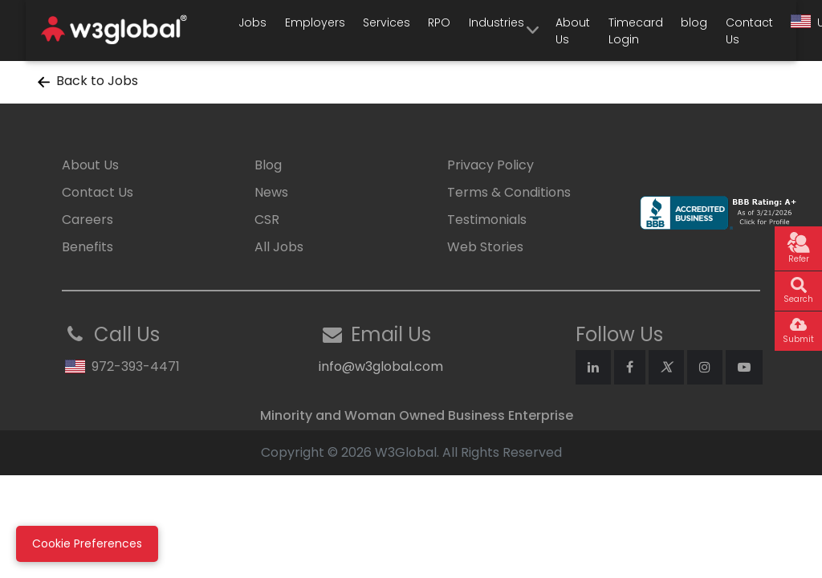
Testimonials (487, 219)
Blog (268, 165)
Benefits (87, 247)
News (271, 192)
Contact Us (749, 30)
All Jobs (278, 247)
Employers (315, 22)
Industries (496, 22)
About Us (572, 30)
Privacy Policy (490, 165)
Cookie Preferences (87, 543)
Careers (87, 219)
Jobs (252, 22)
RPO (439, 22)
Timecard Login (635, 30)
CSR (266, 219)
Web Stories (485, 247)
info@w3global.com (381, 366)
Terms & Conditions (509, 192)
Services (386, 22)
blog (694, 22)
